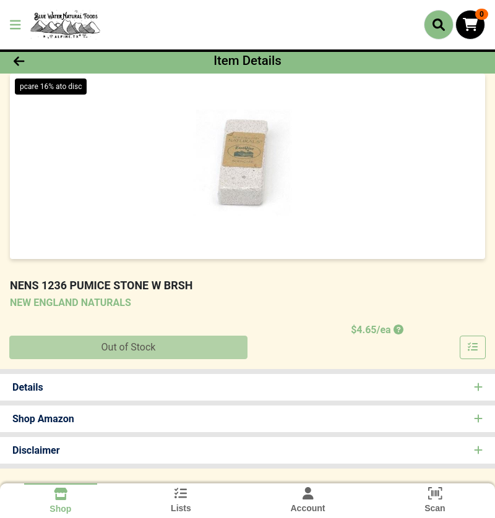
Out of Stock (128, 347)
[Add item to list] (473, 347)
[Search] (439, 24)
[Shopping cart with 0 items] (470, 25)
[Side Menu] (15, 25)
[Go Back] (69, 61)
